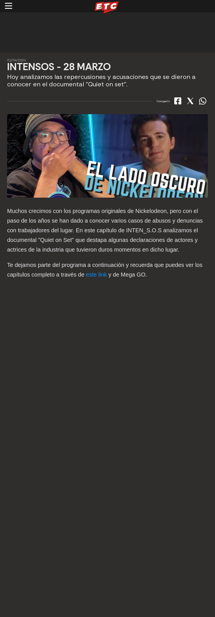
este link (96, 274)
